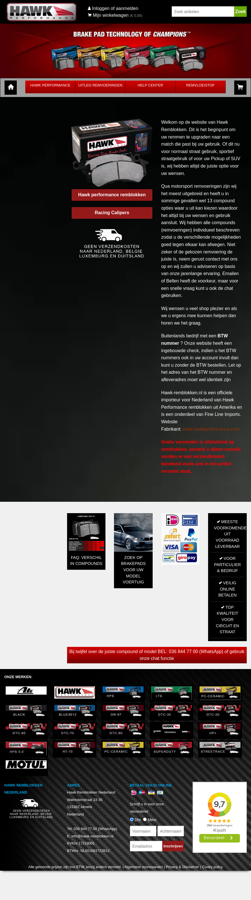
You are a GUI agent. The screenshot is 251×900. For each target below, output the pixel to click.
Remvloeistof (200, 85)
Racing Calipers (112, 212)
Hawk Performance (50, 85)
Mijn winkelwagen (108, 15)
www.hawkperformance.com (210, 429)
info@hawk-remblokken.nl (92, 836)
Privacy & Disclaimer (182, 867)
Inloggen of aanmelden (115, 8)
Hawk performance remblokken (112, 194)
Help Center (150, 85)
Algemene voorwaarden (144, 867)
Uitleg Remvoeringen (100, 85)
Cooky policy (212, 867)
